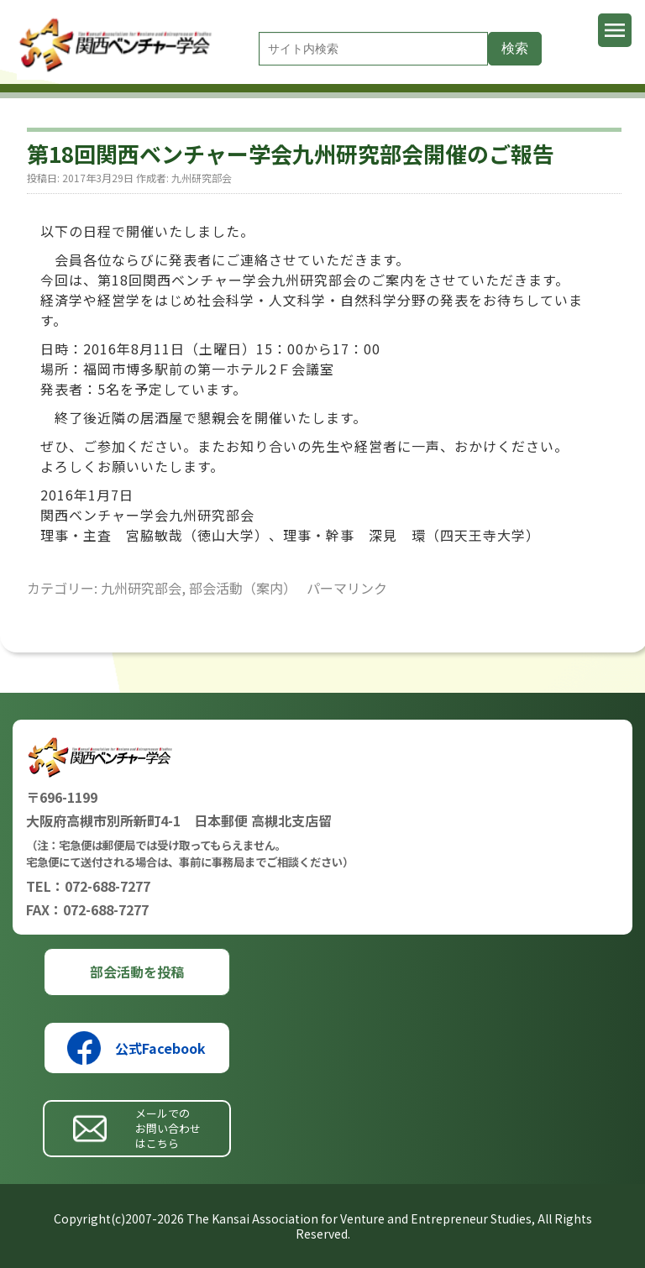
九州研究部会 (201, 177)
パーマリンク (347, 588)
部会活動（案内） (242, 588)
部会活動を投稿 (137, 971)
